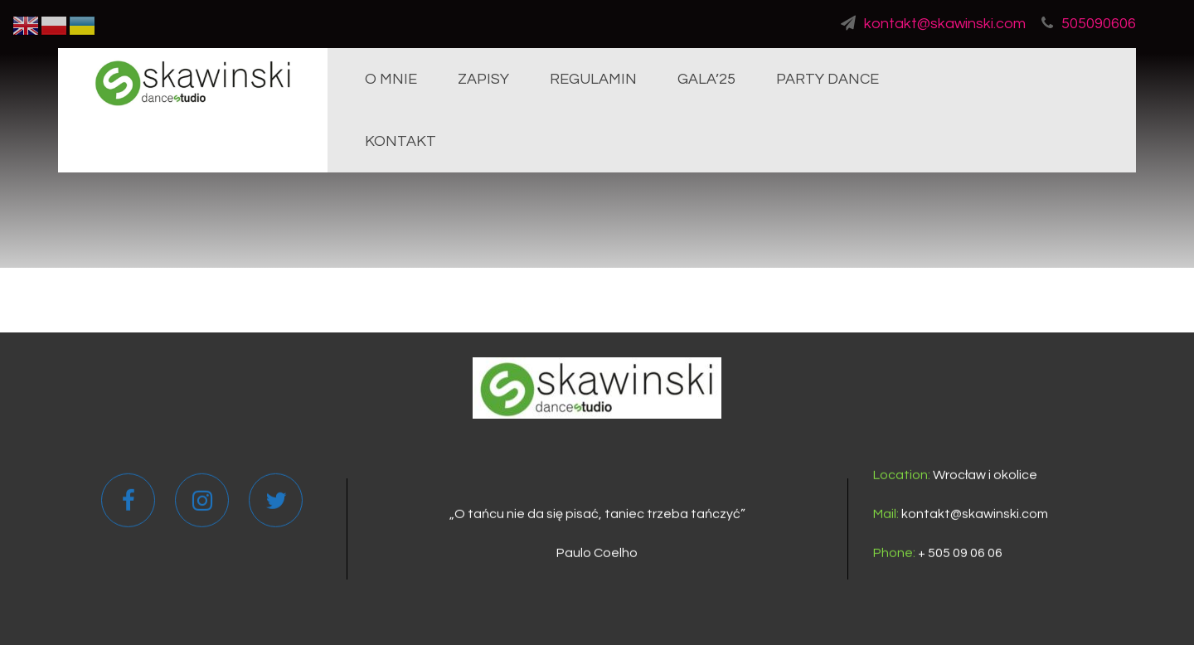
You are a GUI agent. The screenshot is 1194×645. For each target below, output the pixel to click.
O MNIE (391, 79)
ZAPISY (483, 79)
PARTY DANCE (827, 79)
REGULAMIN (593, 79)
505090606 (1088, 24)
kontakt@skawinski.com (933, 24)
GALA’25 (706, 79)
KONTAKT (400, 141)
